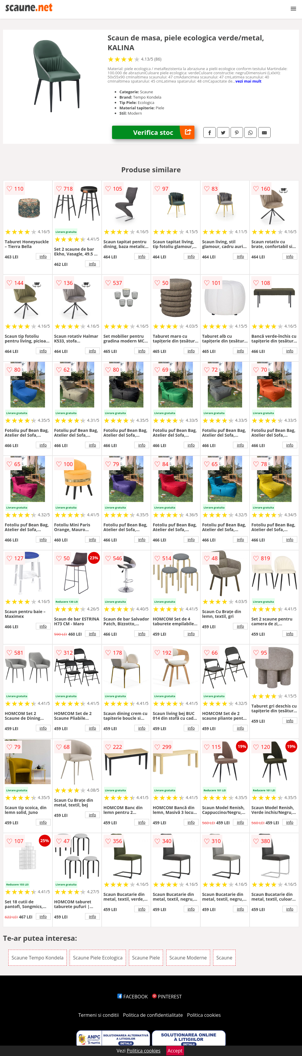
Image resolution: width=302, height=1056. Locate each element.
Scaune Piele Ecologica (97, 957)
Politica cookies (204, 1015)
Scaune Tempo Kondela (37, 957)
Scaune (224, 957)
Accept (175, 1050)
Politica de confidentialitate (153, 1015)
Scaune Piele (146, 957)
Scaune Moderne (188, 957)
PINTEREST (167, 996)
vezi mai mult (249, 81)
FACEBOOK (132, 996)
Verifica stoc (163, 132)
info (43, 256)
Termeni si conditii (98, 1015)
